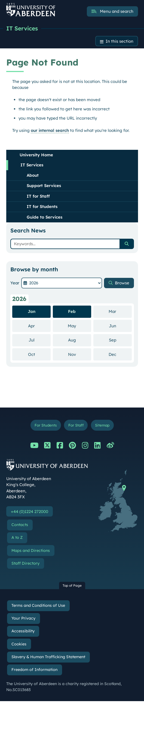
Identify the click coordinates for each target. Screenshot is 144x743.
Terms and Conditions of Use (38, 605)
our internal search (50, 130)
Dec (120, 354)
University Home (36, 154)
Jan (31, 311)
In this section (119, 41)
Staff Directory (25, 563)
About (33, 175)
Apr (39, 325)
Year (14, 282)
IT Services (22, 28)
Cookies (18, 644)
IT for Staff (38, 196)
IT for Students (42, 206)
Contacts (19, 524)
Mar (120, 311)
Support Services (44, 185)
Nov (79, 354)
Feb (72, 311)
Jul (40, 340)
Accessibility (23, 631)
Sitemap (102, 425)
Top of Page (72, 585)
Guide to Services (44, 217)
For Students (46, 425)
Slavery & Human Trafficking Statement (48, 656)
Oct (39, 354)
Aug (79, 340)
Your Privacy (23, 618)
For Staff (76, 425)
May (79, 325)
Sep (120, 340)
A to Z (17, 537)
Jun (120, 325)
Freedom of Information (34, 669)
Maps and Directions (30, 550)
